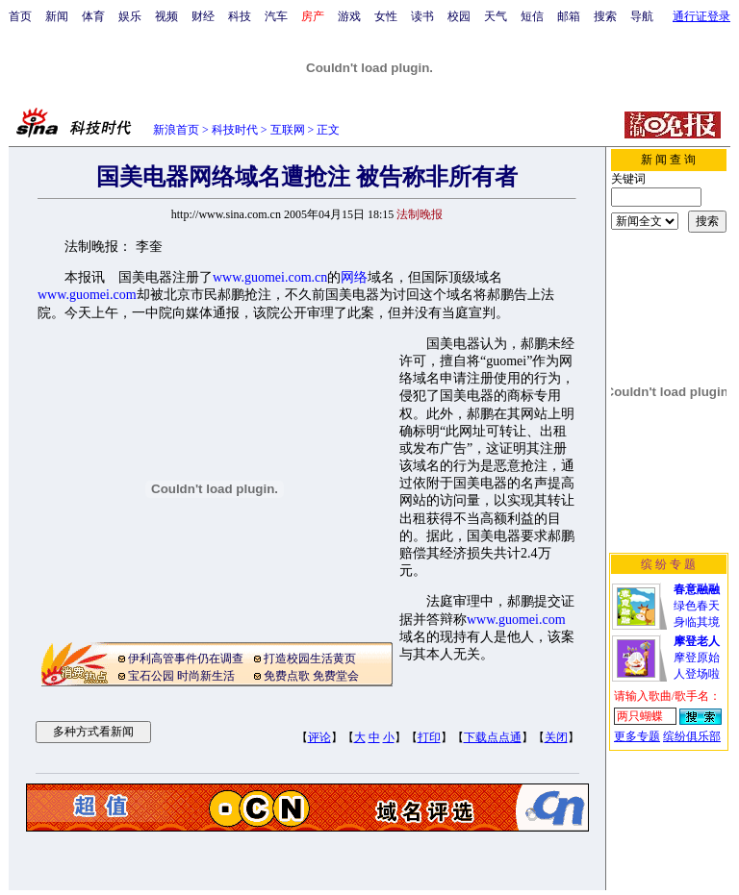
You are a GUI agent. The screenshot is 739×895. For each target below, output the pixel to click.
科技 (239, 16)
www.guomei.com (87, 294)
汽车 (276, 16)
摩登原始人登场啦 (697, 657)
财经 (203, 16)
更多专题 (637, 736)
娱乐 (129, 16)
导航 (641, 16)
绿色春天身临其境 (697, 606)
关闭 (556, 737)
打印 (429, 737)
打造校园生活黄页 (310, 658)
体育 (93, 16)
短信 (532, 16)
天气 (495, 16)
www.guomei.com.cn (270, 277)
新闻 (56, 16)
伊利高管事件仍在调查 (185, 658)
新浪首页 (176, 130)
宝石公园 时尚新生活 (181, 676)
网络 (354, 277)
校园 (459, 16)
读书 (422, 16)
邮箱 (568, 16)
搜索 (605, 16)
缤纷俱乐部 (692, 736)
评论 (319, 737)
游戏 (349, 16)
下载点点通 (493, 737)
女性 (385, 16)
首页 (20, 16)
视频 (166, 16)
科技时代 (235, 130)
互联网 (287, 130)
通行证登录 (701, 16)
